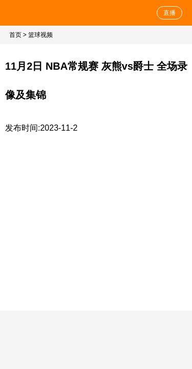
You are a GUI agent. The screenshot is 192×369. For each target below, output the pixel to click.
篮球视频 (40, 34)
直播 (169, 12)
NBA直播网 (37, 13)
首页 (15, 34)
